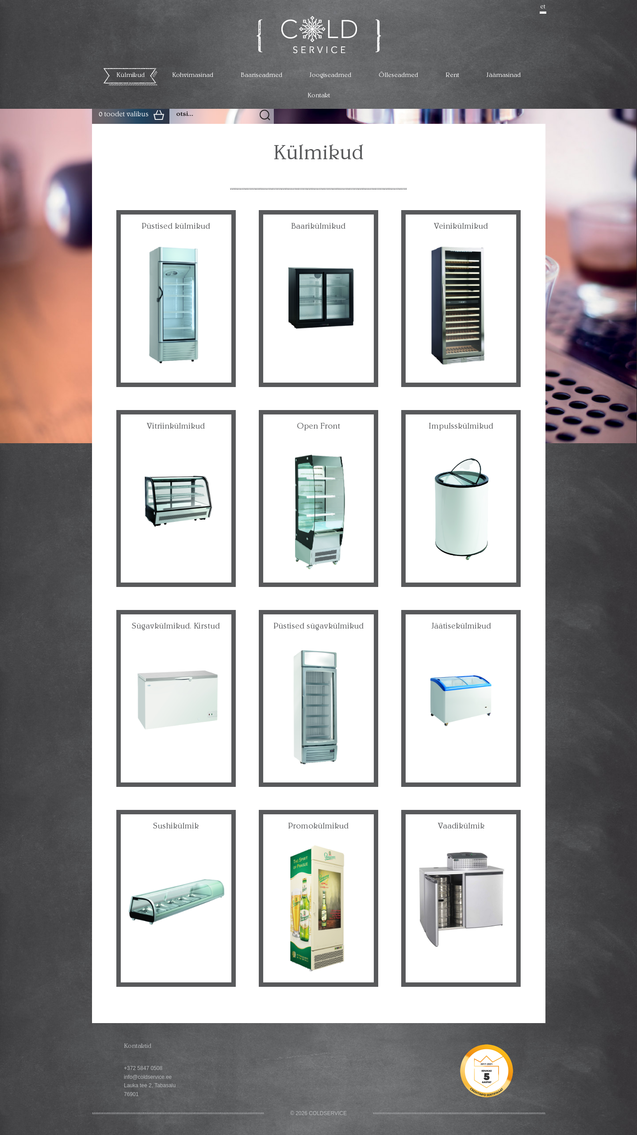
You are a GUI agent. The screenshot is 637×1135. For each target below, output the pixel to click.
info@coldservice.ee (148, 1077)
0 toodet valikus (124, 115)
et (543, 7)
